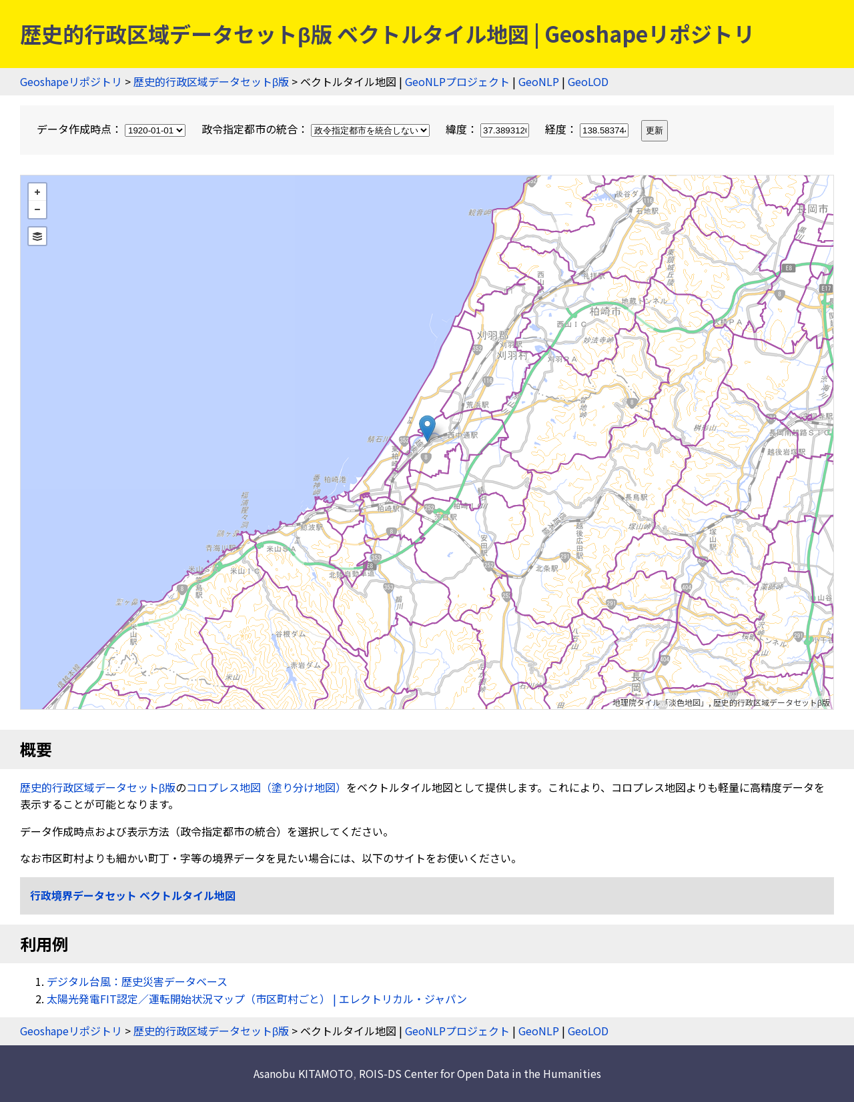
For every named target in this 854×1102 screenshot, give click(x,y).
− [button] (37, 209)
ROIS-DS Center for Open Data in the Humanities (480, 1073)
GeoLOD (588, 81)
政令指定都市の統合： (316, 129)
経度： (588, 129)
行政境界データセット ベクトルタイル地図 (133, 895)
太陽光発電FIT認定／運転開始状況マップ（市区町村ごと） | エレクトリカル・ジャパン (257, 999)
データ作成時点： (112, 129)
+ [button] (37, 192)
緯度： (489, 129)
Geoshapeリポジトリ (71, 81)
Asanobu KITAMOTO (303, 1073)
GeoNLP (538, 81)
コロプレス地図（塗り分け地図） (266, 787)
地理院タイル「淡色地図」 (660, 702)
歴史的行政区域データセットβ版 (211, 81)
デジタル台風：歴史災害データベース (137, 981)
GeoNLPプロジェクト (457, 81)
